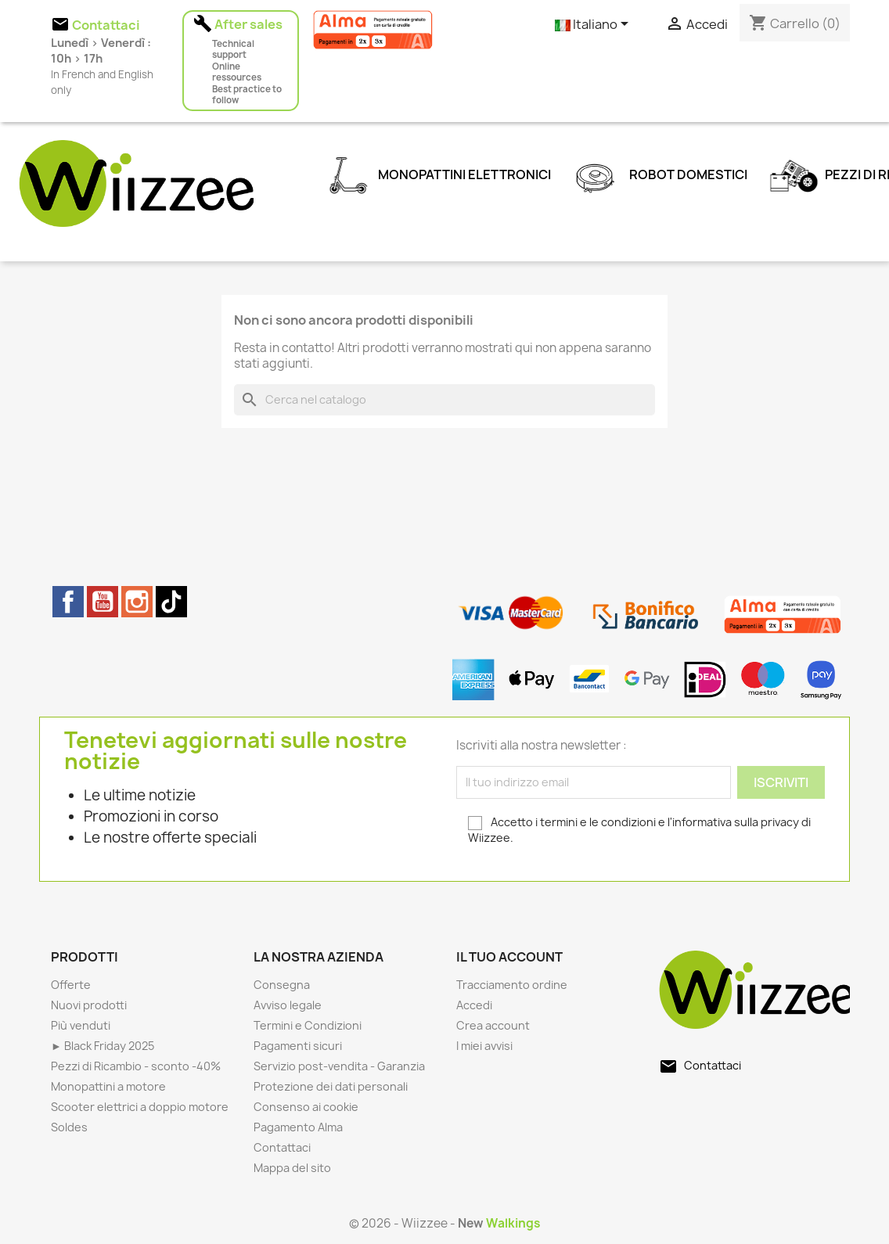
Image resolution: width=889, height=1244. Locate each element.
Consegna (282, 984)
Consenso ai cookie (306, 1106)
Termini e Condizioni (308, 1025)
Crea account (493, 1025)
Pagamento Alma (298, 1127)
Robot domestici (657, 171)
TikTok (171, 601)
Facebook (68, 601)
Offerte (71, 984)
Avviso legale (288, 1005)
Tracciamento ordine (511, 984)
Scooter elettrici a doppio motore (140, 1106)
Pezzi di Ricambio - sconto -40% (136, 1066)
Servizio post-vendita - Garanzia (339, 1066)
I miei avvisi (484, 1045)
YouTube (102, 601)
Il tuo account (509, 956)
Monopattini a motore (108, 1086)
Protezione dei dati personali (331, 1086)
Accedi (474, 1005)
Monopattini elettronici (434, 171)
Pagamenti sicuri (298, 1045)
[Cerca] (444, 399)
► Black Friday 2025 (102, 1045)
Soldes (69, 1127)
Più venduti (80, 1025)
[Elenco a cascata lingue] (594, 25)
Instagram (137, 601)
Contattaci (282, 1147)
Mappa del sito (292, 1167)
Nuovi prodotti (89, 1005)
